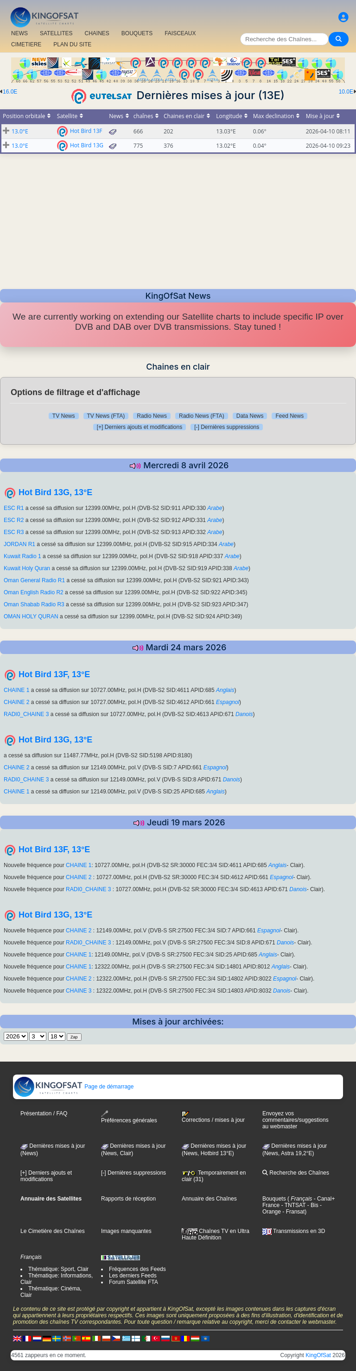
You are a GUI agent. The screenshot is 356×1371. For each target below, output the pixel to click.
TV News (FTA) (106, 416)
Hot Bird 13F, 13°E (54, 674)
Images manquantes (126, 1231)
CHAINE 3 (79, 990)
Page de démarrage (73, 1086)
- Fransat (293, 1211)
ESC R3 (14, 532)
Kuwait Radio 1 (22, 556)
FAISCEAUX (180, 33)
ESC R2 (14, 520)
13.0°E (20, 131)
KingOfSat (318, 1355)
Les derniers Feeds (133, 1275)
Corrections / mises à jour (213, 1117)
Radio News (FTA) (201, 416)
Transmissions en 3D (293, 1231)
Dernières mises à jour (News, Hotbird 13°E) (214, 1150)
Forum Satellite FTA (133, 1282)
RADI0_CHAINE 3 (27, 714)
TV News (63, 416)
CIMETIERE (26, 44)
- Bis (311, 1205)
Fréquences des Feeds (137, 1269)
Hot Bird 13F (86, 130)
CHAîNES (96, 33)
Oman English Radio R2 (34, 592)
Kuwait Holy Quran (27, 568)
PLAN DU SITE (72, 44)
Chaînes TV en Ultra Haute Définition (215, 1234)
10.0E (346, 91)
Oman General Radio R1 (34, 580)
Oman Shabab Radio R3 (34, 604)
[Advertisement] (178, 218)
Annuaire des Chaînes (209, 1198)
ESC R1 (14, 508)
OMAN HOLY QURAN (31, 616)
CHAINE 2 (17, 702)
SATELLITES (56, 33)
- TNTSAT (292, 1205)
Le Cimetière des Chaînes (52, 1231)
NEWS (19, 33)
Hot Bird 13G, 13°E (55, 492)
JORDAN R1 (19, 544)
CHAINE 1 (16, 690)
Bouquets (274, 1198)
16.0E (10, 91)
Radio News (152, 416)
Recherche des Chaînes (295, 1173)
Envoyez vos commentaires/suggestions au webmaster (295, 1120)
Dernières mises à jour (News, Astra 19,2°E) (294, 1150)
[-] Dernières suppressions (226, 427)
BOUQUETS (137, 33)
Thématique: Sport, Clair (58, 1269)
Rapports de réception (128, 1198)
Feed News (289, 416)
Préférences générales (129, 1117)
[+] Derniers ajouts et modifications (139, 427)
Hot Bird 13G (86, 145)
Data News (250, 416)
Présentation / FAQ (43, 1113)
